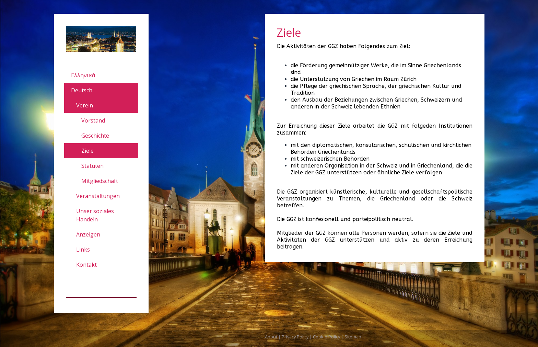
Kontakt (86, 264)
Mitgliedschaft (99, 181)
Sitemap (352, 337)
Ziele (87, 150)
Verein (84, 105)
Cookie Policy (326, 337)
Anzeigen (88, 234)
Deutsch (81, 90)
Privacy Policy (295, 337)
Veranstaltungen (98, 196)
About (271, 337)
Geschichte (95, 135)
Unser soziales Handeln (95, 215)
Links (83, 249)
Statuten (92, 166)
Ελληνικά (83, 75)
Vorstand (93, 120)
